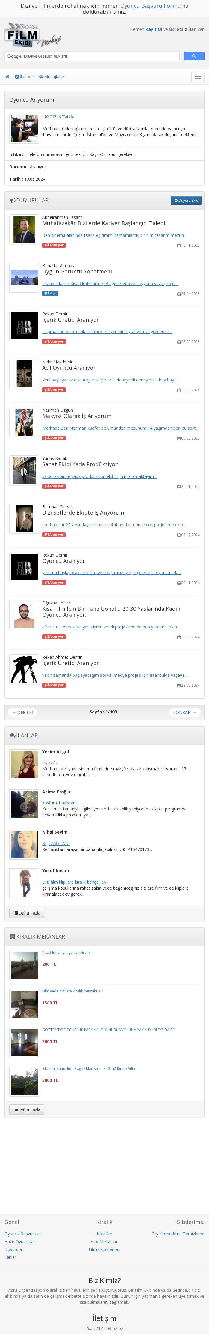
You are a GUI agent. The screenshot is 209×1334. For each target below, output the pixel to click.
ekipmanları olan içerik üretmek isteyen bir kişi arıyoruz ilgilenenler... (107, 331)
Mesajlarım (52, 76)
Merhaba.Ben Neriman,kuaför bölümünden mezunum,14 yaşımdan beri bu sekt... (120, 428)
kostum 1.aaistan (59, 803)
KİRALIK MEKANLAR (37, 936)
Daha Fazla (26, 913)
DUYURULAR (29, 200)
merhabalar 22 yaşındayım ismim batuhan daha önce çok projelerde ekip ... (114, 524)
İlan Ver (24, 76)
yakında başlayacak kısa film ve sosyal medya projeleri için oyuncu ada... (111, 572)
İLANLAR (23, 735)
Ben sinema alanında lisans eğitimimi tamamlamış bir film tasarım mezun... (114, 235)
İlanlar (10, 1257)
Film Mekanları (104, 1241)
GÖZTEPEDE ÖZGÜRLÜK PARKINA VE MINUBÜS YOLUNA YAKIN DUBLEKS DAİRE (108, 1029)
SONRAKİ (185, 712)
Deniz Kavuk (57, 116)
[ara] (91, 56)
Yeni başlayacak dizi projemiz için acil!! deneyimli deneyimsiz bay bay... (109, 380)
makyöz (50, 762)
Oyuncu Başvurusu (22, 1234)
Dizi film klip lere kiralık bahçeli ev (74, 882)
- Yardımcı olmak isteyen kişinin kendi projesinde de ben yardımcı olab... (111, 627)
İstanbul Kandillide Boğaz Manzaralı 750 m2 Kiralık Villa (88, 1068)
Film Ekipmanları (104, 1249)
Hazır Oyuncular (19, 1241)
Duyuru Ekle (186, 200)
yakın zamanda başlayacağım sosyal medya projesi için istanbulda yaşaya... (114, 675)
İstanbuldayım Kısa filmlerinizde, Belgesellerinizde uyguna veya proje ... (110, 283)
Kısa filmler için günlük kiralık (66, 952)
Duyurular (13, 1249)
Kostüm (104, 1234)
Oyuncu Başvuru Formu (150, 5)
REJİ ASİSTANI (56, 843)
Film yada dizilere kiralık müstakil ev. (72, 991)
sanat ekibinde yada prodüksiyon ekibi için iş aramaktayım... (99, 476)
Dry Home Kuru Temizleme (178, 1234)
